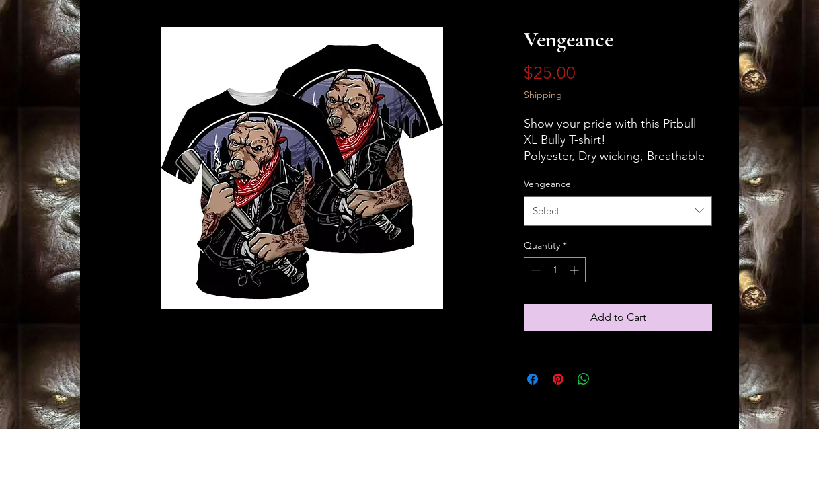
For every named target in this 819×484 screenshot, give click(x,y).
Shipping (543, 95)
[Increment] (575, 270)
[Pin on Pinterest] (558, 379)
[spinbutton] (555, 270)
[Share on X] (609, 379)
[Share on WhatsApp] (584, 379)
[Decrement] (534, 270)
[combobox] (618, 211)
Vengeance (547, 183)
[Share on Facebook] (532, 379)
